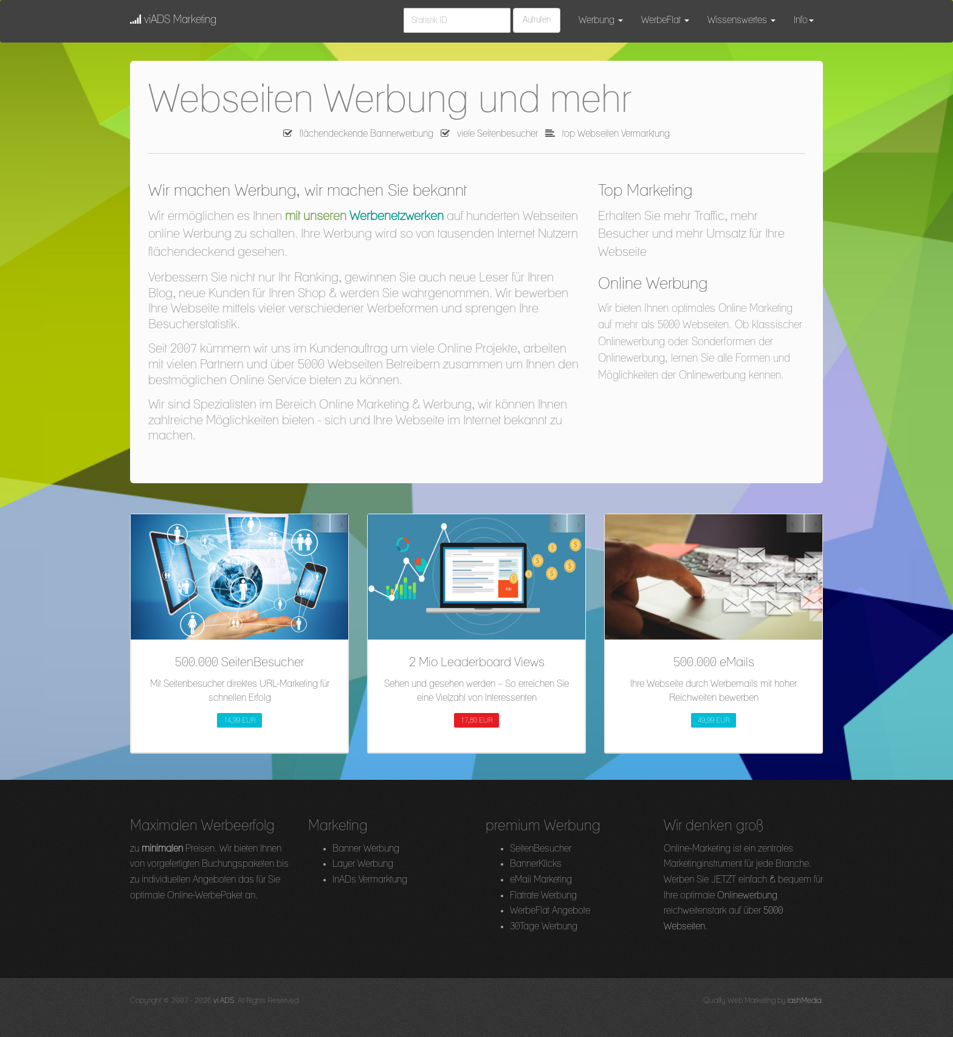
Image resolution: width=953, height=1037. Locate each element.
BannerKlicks (536, 864)
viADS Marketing (173, 20)
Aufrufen (537, 20)
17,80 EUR (476, 720)
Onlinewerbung (747, 895)
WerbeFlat (665, 20)
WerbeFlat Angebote (550, 910)
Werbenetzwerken (396, 216)
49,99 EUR (713, 720)
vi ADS (223, 1001)
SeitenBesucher (540, 848)
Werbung (601, 20)
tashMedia (804, 1001)
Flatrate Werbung (543, 895)
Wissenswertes (741, 20)
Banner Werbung (365, 848)
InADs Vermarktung (369, 879)
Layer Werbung (362, 864)
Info (804, 20)
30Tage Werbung (543, 926)
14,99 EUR (239, 720)
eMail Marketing (541, 879)
